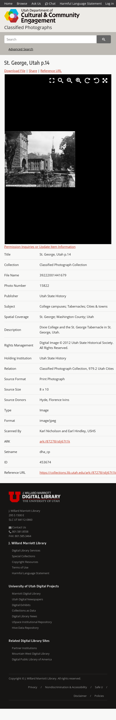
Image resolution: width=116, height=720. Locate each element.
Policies (99, 696)
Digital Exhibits (21, 605)
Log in (109, 3)
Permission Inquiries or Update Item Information (40, 247)
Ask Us (36, 3)
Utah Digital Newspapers (27, 599)
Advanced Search (21, 49)
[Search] (50, 39)
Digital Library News (24, 616)
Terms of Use (20, 567)
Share (33, 71)
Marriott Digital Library (26, 593)
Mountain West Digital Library (31, 653)
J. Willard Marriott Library (24, 511)
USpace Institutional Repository (32, 622)
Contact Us (17, 527)
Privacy (32, 687)
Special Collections (23, 556)
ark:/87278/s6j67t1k (55, 441)
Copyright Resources (25, 562)
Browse (22, 3)
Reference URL (51, 71)
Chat (50, 3)
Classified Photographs (28, 27)
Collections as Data (24, 610)
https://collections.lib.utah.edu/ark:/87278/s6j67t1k (78, 472)
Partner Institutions (24, 648)
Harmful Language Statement (81, 3)
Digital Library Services (26, 550)
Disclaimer (80, 696)
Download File (14, 71)
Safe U (99, 687)
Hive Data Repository (25, 628)
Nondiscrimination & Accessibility (66, 687)
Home (8, 3)
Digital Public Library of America (32, 659)
